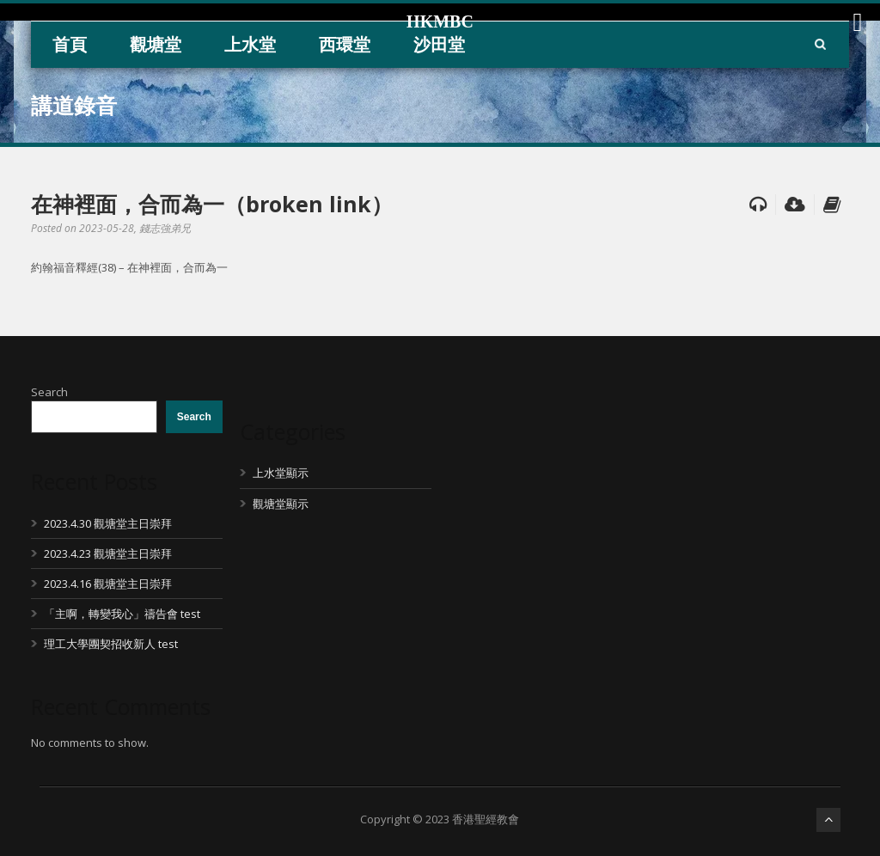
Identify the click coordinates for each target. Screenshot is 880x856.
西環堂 (344, 44)
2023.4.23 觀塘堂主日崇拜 (108, 553)
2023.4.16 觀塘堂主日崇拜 (108, 583)
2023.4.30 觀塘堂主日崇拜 (108, 523)
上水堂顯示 (281, 472)
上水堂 (250, 44)
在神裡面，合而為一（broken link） (212, 203)
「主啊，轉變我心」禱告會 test (122, 613)
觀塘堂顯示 (281, 503)
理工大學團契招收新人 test (111, 643)
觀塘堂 (155, 44)
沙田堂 (439, 44)
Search (49, 392)
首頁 (69, 44)
